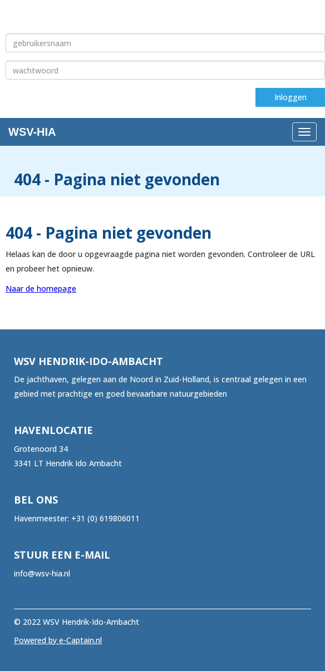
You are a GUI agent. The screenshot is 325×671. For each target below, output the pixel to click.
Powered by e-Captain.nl (58, 640)
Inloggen (290, 97)
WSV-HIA (32, 132)
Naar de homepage (41, 288)
